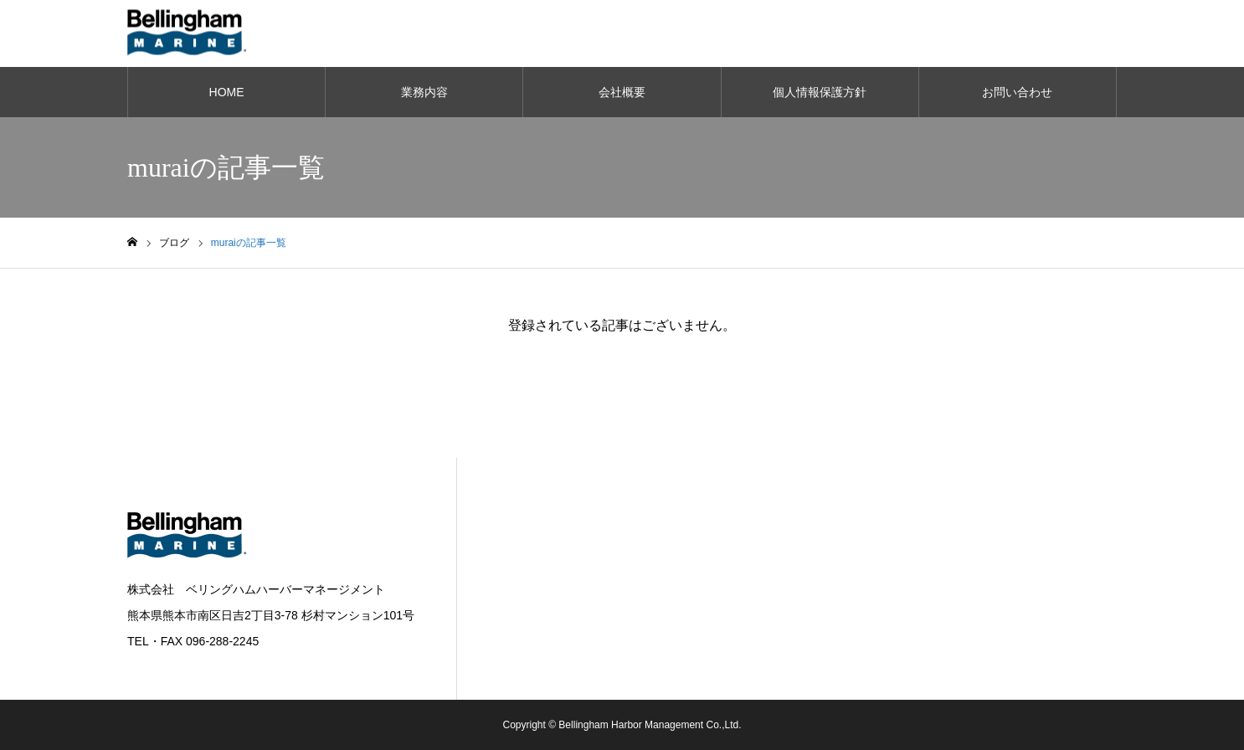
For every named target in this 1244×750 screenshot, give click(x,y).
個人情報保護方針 (819, 92)
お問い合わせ (1017, 92)
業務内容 (424, 92)
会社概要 (622, 92)
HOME (226, 92)
